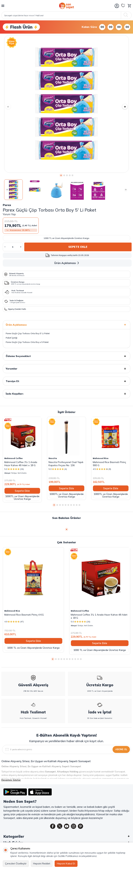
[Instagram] (73, 826)
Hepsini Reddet (41, 863)
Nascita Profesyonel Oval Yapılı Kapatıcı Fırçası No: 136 (66, 464)
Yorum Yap (9, 214)
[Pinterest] (80, 826)
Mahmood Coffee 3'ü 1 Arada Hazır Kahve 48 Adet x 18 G (20, 464)
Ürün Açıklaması (67, 263)
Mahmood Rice (100, 458)
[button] (61, 175)
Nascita (53, 458)
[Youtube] (66, 826)
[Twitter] (59, 826)
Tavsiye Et (66, 381)
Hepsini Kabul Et (66, 863)
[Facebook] (52, 826)
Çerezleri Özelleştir (16, 863)
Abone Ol (121, 749)
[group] (66, 104)
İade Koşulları (66, 393)
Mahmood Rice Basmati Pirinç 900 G (109, 464)
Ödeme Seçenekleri (66, 356)
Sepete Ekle (77, 246)
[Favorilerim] (123, 5)
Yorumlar (66, 368)
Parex (7, 205)
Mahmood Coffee (13, 458)
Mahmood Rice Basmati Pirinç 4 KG (24, 614)
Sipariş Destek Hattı (15, 309)
